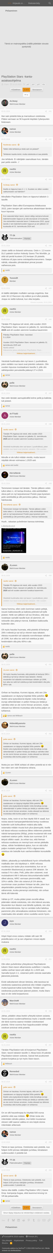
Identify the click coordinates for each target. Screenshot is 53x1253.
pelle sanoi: (8, 739)
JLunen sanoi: (9, 670)
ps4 (33, 84)
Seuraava (37, 90)
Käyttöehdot (19, 1240)
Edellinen (15, 90)
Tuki (40, 1240)
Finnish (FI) (31, 1236)
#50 (50, 576)
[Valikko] (4, 3)
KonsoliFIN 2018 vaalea (13, 1236)
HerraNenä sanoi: (10, 505)
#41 (50, 111)
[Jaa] (46, 111)
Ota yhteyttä (7, 1240)
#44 (50, 246)
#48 (50, 424)
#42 (50, 139)
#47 (50, 393)
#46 (50, 319)
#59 (50, 1142)
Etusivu (5, 1243)
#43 (50, 179)
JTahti (6, 84)
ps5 (38, 84)
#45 (50, 288)
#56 (50, 1011)
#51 (50, 665)
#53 (50, 791)
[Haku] (49, 3)
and (11, 465)
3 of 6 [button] (26, 90)
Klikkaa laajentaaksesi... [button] (26, 353)
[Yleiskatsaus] (44, 3)
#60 (50, 1170)
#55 (50, 959)
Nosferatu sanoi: (10, 145)
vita (43, 84)
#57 (50, 1045)
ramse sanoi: (8, 1176)
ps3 (28, 84)
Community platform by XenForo (23, 1248)
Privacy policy (31, 1240)
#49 (50, 483)
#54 (50, 931)
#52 (50, 734)
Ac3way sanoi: (9, 185)
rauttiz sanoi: (8, 429)
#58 (50, 1082)
